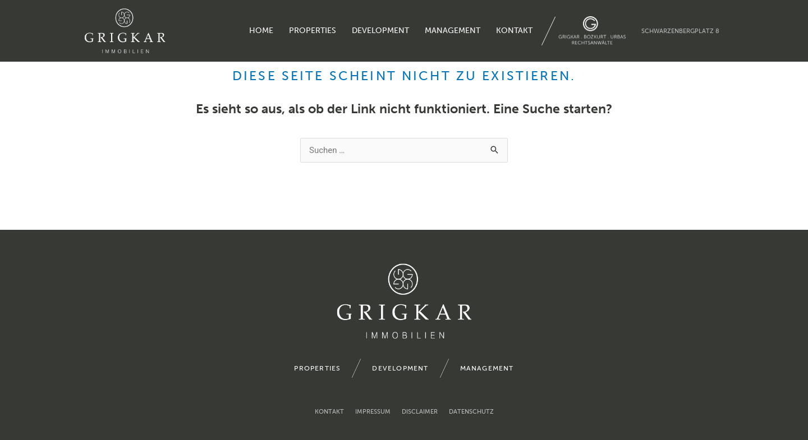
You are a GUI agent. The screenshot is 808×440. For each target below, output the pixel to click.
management (452, 30)
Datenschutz (471, 411)
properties (312, 30)
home (261, 30)
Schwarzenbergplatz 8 (680, 31)
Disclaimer (420, 411)
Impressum (373, 411)
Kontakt (514, 30)
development (380, 30)
